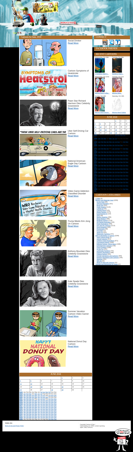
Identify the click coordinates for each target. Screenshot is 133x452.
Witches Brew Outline (119, 112)
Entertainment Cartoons (104, 246)
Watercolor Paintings (103, 234)
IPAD (98, 215)
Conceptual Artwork (103, 242)
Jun (39, 394)
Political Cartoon (102, 254)
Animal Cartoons (102, 239)
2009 (21, 419)
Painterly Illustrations (103, 252)
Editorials (30, 26)
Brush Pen (100, 205)
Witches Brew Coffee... (102, 93)
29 (62, 390)
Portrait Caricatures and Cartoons (107, 256)
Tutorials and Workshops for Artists (106, 264)
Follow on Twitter (111, 42)
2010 (21, 417)
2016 (21, 407)
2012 (21, 414)
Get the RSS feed (105, 42)
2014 (21, 411)
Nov (52, 395)
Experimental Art (102, 214)
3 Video (97, 198)
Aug (43, 392)
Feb (27, 394)
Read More (73, 43)
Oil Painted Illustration (104, 222)
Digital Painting (101, 212)
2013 (21, 412)
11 (21, 384)
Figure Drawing (101, 247)
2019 (21, 402)
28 (52, 390)
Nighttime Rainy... (117, 74)
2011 (21, 416)
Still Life (99, 261)
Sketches (100, 259)
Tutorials (40, 26)
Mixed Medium (101, 219)
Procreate (100, 230)
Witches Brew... (117, 93)
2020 (21, 400)
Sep (46, 392)
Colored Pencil (101, 210)
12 (31, 384)
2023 (21, 395)
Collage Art (100, 209)
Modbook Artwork (102, 220)
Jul (41, 392)
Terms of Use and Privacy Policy (14, 425)
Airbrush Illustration (103, 204)
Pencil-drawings (102, 227)
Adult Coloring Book (103, 237)
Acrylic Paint (101, 202)
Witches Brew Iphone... (102, 112)
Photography (101, 229)
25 (21, 390)
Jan (24, 394)
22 (62, 387)
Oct (49, 392)
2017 (21, 406)
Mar (30, 394)
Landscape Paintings (103, 251)
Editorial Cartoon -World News (106, 244)
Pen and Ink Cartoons (104, 225)
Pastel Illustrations (102, 224)
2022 (21, 397)
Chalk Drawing (101, 207)
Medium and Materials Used (104, 200)
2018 (26, 33)
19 (31, 387)
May (35, 394)
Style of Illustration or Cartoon (104, 236)
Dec (55, 395)
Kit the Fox (100, 249)
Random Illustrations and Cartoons (108, 257)
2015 (21, 409)
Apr (33, 395)
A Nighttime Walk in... (102, 74)
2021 (21, 399)
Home (14, 26)
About (21, 26)
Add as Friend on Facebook (118, 42)
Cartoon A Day (51, 8)
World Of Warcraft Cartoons (105, 262)
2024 (21, 394)
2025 (21, 392)
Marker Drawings (102, 217)
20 (41, 387)
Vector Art (100, 232)
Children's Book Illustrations (105, 241)
